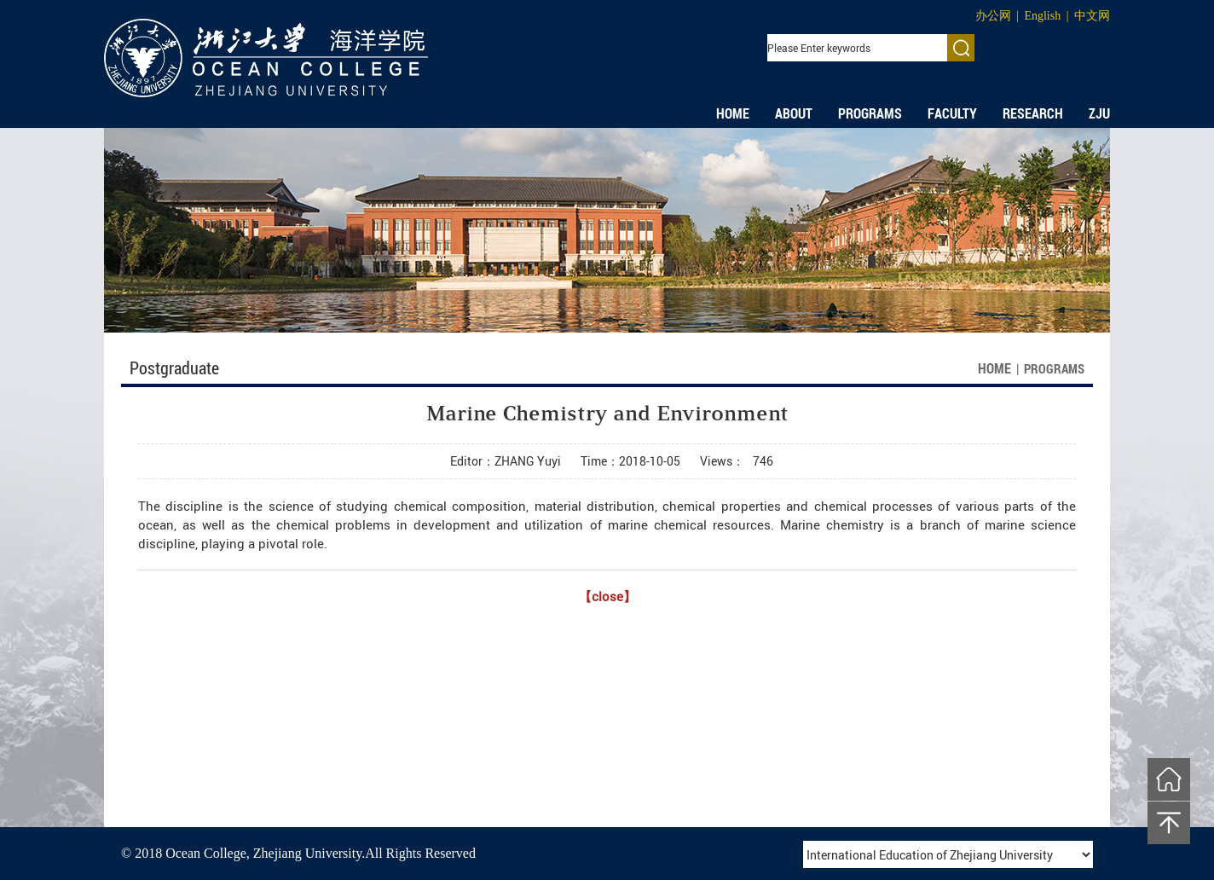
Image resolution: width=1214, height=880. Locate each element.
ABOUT (793, 113)
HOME (732, 113)
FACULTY (952, 113)
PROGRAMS (870, 113)
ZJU (1099, 113)
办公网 (993, 15)
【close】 (607, 596)
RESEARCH (1033, 113)
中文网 (1092, 15)
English (1042, 15)
